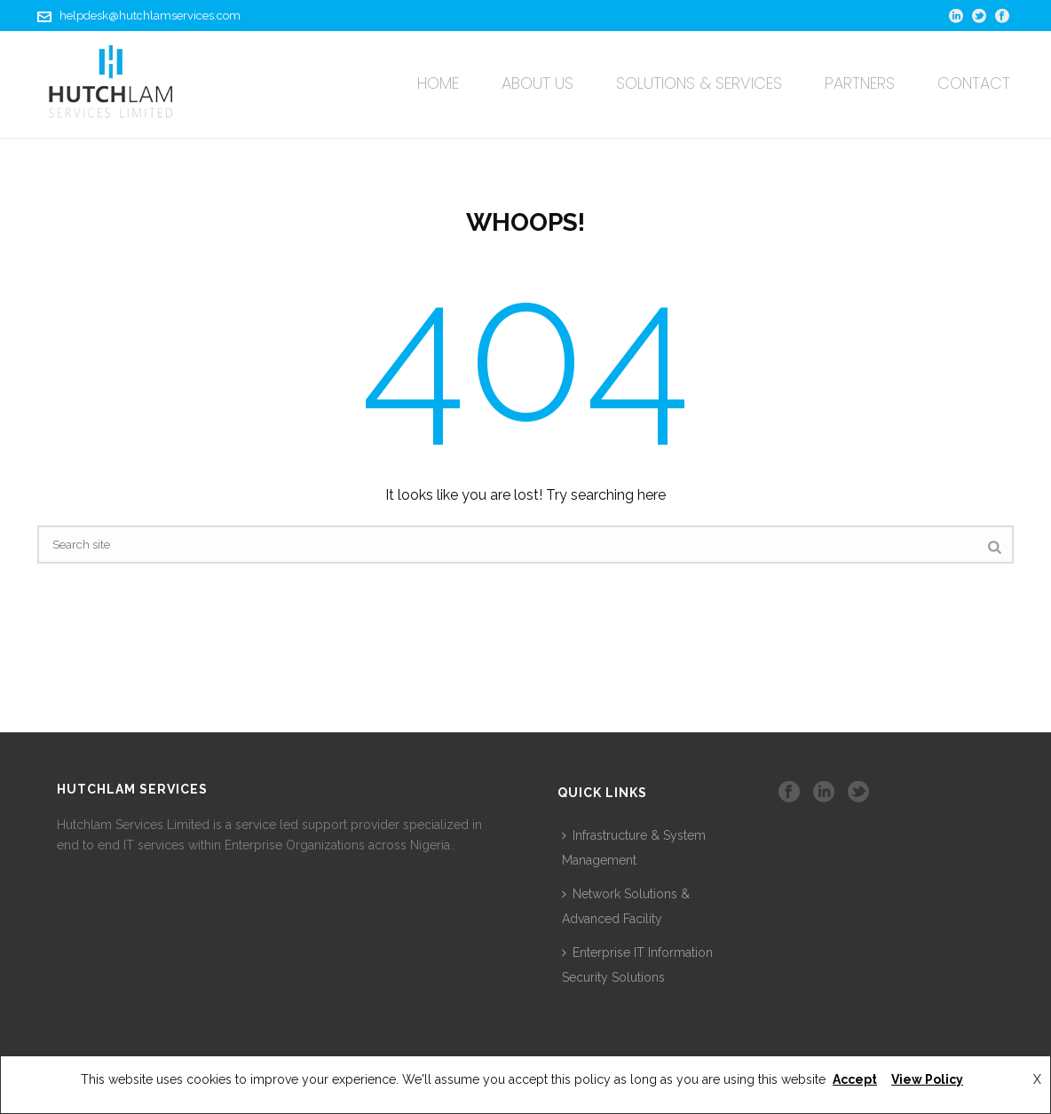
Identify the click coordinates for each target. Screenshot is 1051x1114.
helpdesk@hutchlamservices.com (150, 15)
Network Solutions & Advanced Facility (626, 906)
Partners (860, 83)
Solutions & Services (699, 83)
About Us (537, 83)
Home (438, 83)
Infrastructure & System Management (634, 847)
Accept (855, 1079)
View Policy (927, 1079)
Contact (973, 83)
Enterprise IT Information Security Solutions (637, 964)
